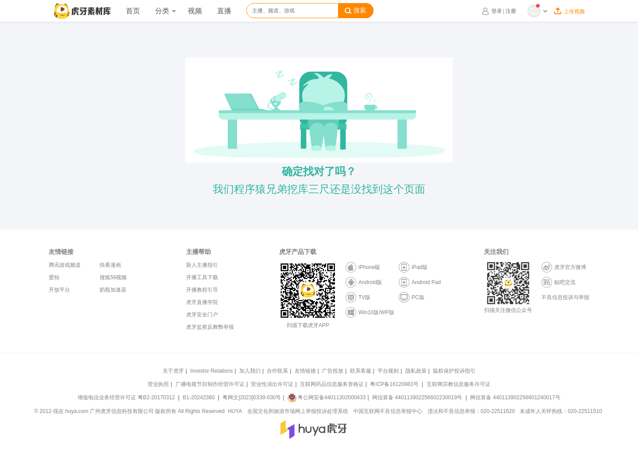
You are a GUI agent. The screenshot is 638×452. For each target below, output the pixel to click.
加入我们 (250, 371)
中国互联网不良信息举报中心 (387, 411)
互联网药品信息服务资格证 (332, 384)
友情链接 (305, 371)
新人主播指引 (202, 265)
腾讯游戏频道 (65, 265)
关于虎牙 (173, 371)
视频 (195, 11)
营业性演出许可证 (272, 384)
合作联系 (277, 371)
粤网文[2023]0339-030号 (251, 397)
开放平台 (59, 290)
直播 (224, 11)
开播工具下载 (202, 277)
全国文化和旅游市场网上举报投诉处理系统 (297, 411)
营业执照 (158, 384)
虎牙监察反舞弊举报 (210, 327)
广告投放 (332, 371)
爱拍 (54, 277)
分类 (165, 11)
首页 (133, 11)
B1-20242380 (199, 397)
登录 (496, 11)
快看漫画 (110, 265)
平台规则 (388, 371)
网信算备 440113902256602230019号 (417, 397)
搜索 (355, 10)
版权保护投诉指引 (454, 371)
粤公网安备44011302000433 (327, 397)
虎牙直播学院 (202, 302)
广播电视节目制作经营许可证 (210, 384)
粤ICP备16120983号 (394, 384)
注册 (511, 11)
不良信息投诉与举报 (565, 297)
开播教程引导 (202, 290)
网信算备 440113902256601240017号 (515, 397)
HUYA (235, 411)
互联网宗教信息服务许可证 (458, 384)
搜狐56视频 (113, 277)
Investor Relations (211, 371)
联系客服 (360, 371)
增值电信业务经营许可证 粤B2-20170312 (127, 397)
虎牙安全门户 (202, 315)
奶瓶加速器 (113, 290)
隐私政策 (416, 371)
